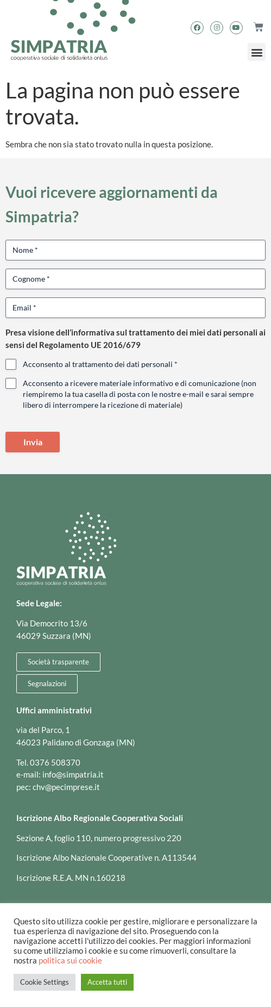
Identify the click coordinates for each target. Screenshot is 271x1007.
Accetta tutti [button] (107, 982)
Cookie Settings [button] (44, 982)
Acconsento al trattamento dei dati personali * (100, 364)
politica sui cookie (70, 960)
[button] (257, 52)
